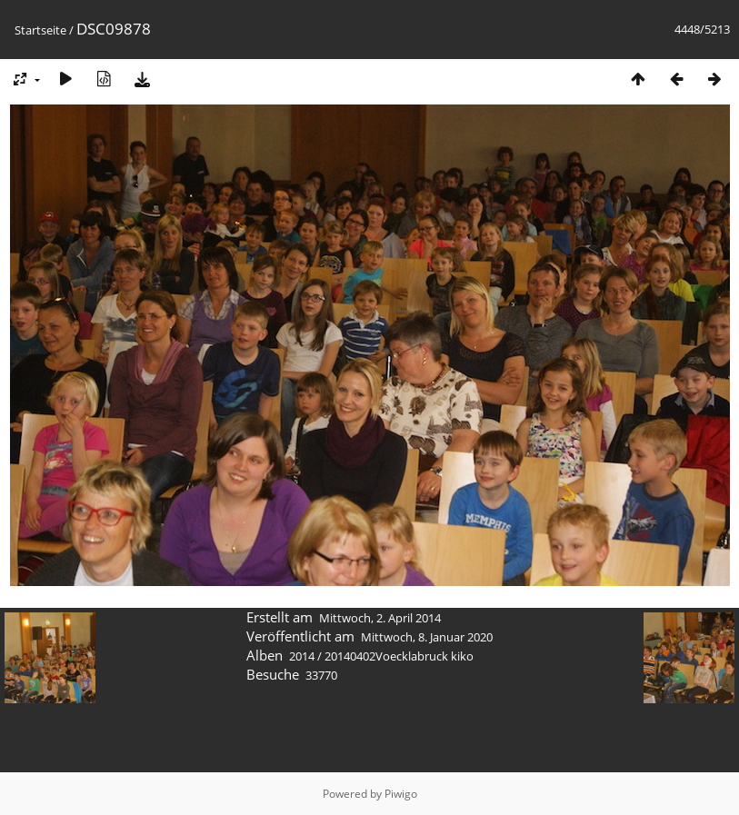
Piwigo (400, 793)
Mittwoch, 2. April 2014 (380, 618)
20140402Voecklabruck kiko (399, 656)
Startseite (40, 30)
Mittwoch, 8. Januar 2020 (427, 637)
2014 (302, 656)
